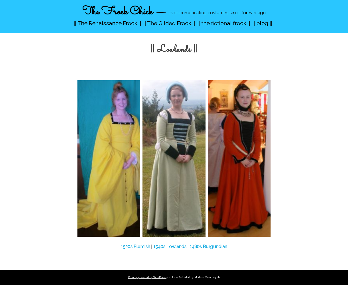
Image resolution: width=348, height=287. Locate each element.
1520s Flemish (135, 246)
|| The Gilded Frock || (169, 23)
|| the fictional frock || (223, 23)
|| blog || (262, 23)
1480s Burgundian (208, 246)
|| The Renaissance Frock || (107, 23)
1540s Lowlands (169, 246)
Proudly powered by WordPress (147, 277)
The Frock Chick (117, 12)
